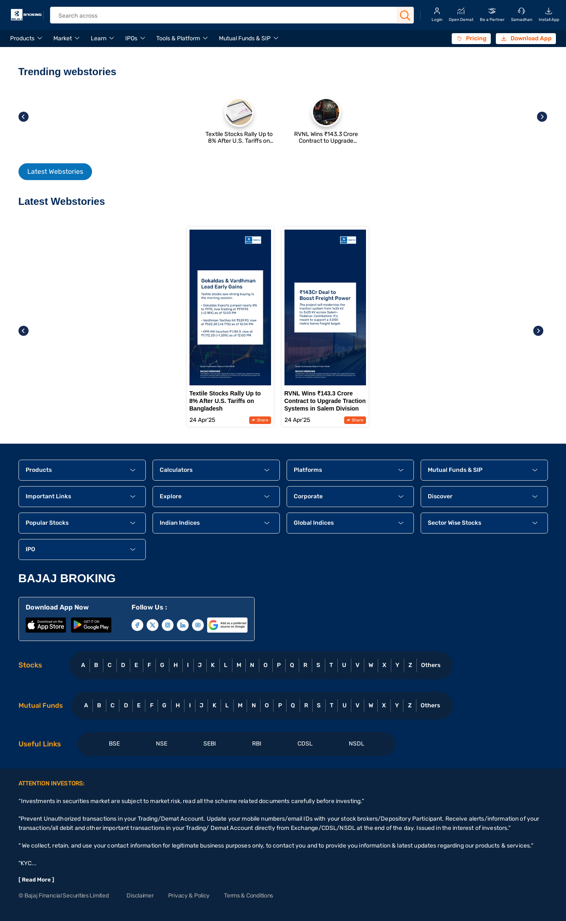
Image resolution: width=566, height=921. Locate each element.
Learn (98, 38)
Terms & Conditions (248, 895)
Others (430, 665)
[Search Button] (405, 15)
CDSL (305, 743)
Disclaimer (139, 895)
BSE (114, 743)
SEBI (209, 743)
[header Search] (226, 15)
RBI (256, 743)
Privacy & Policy (189, 895)
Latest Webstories (55, 171)
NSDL (356, 743)
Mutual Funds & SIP (245, 38)
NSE (161, 743)
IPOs (131, 38)
